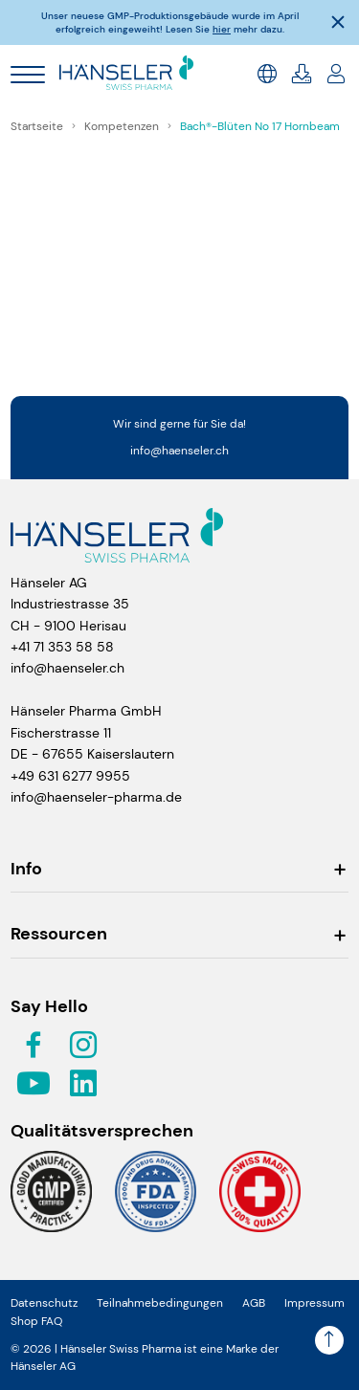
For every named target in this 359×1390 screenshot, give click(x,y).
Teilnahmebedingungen (160, 1303)
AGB (253, 1303)
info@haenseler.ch (179, 450)
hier (222, 29)
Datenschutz (44, 1303)
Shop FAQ (36, 1321)
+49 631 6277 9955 (70, 775)
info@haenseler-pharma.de (96, 796)
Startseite (38, 126)
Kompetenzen (123, 126)
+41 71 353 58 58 (62, 646)
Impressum (314, 1303)
